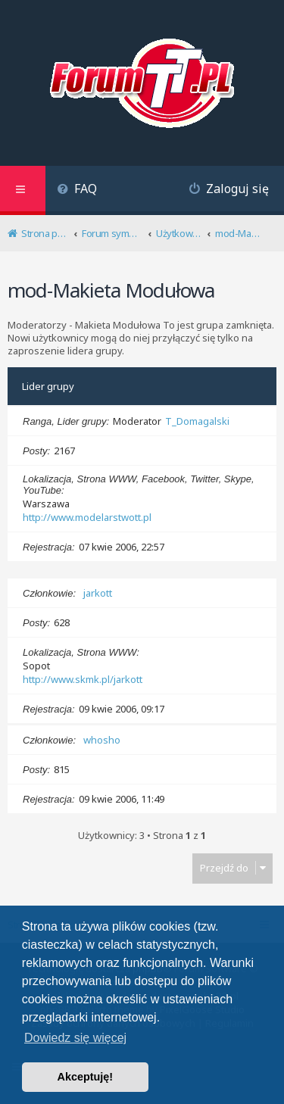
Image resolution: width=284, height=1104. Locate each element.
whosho (101, 740)
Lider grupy (48, 386)
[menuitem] (76, 190)
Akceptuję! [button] (86, 1077)
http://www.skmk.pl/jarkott (82, 679)
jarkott (97, 593)
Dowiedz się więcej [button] (75, 1037)
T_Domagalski (197, 421)
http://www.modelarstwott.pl (87, 517)
